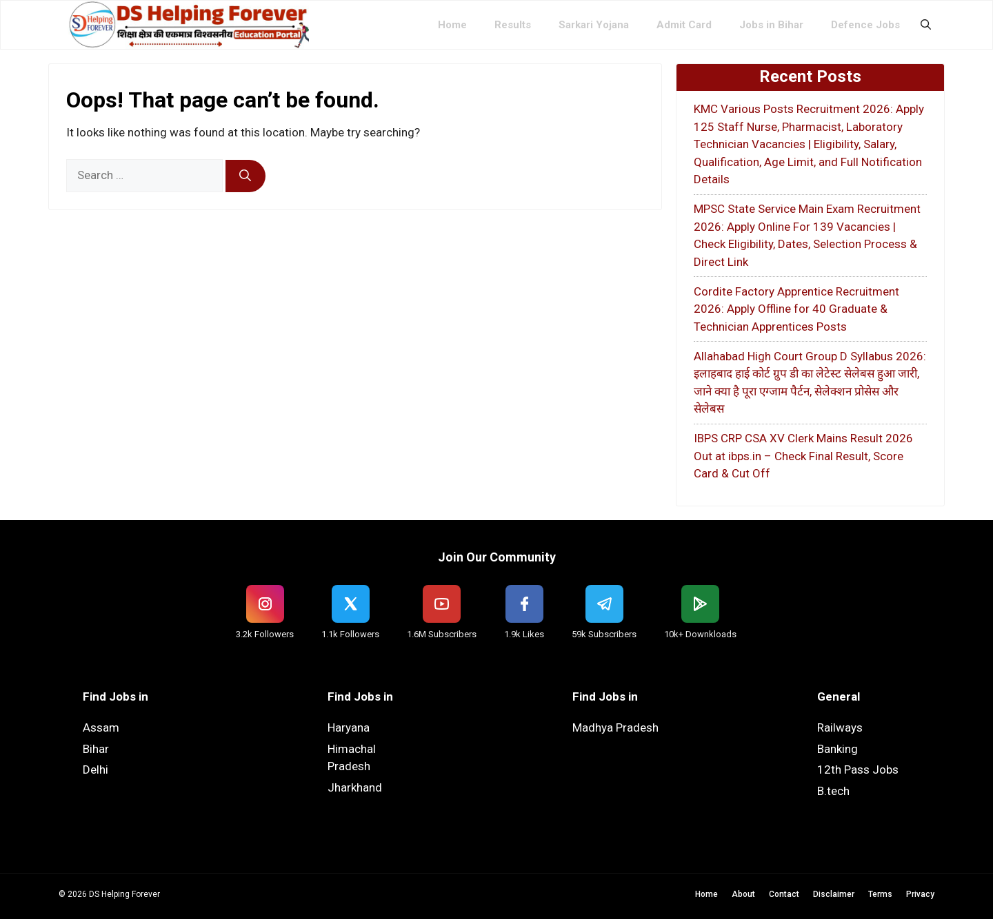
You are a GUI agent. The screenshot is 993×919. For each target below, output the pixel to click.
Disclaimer (833, 894)
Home (452, 25)
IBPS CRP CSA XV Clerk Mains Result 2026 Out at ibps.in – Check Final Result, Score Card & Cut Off (803, 455)
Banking (837, 749)
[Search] (245, 176)
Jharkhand (355, 787)
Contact (784, 894)
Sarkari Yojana (594, 25)
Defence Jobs (865, 25)
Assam (101, 727)
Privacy (920, 894)
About (743, 894)
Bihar (96, 749)
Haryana (349, 727)
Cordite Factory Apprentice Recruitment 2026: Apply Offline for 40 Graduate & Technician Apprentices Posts (796, 309)
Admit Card (684, 25)
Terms (880, 894)
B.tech (833, 791)
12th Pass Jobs (858, 769)
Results (512, 25)
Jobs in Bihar (771, 25)
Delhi (95, 769)
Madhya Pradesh (615, 727)
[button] (926, 24)
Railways (840, 727)
